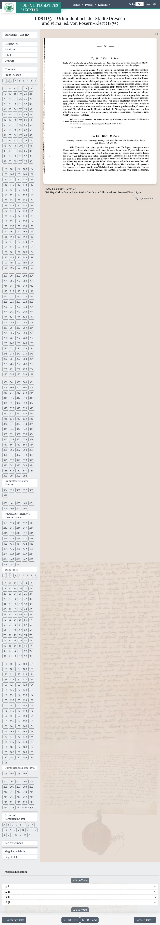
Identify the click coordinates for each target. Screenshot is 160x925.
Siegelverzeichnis (15, 851)
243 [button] (25, 317)
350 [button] (5, 434)
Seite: (132, 4)
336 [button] (12, 418)
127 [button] (18, 195)
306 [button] (12, 387)
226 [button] (12, 301)
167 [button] (18, 236)
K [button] (10, 829)
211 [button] (12, 286)
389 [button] (31, 470)
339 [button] (31, 418)
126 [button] (12, 195)
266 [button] (12, 343)
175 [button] (5, 247)
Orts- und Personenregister (15, 817)
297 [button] (18, 374)
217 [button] (18, 291)
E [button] (20, 824)
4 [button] (15, 80)
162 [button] (18, 231)
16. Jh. (7, 902)
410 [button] (12, 523)
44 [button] (25, 114)
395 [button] (12, 490)
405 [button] (5, 508)
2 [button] (8, 80)
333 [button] (25, 413)
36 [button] (15, 109)
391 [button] (12, 475)
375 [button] (5, 460)
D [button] (16, 824)
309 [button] (31, 387)
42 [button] (15, 114)
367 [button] (18, 449)
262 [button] (18, 338)
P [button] (31, 829)
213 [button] (25, 286)
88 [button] (4, 156)
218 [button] (25, 291)
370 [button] (5, 455)
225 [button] (5, 301)
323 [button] (25, 403)
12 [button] (15, 88)
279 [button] (31, 353)
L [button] (14, 829)
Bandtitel (10, 49)
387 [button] (18, 470)
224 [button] (31, 296)
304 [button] (31, 382)
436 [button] (18, 548)
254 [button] (31, 327)
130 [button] (5, 200)
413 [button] (31, 523)
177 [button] (18, 247)
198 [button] (25, 267)
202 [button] (18, 275)
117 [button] (18, 184)
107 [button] (18, 174)
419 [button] (5, 533)
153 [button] (25, 221)
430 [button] (12, 543)
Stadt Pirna (11, 569)
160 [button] (5, 231)
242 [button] (18, 317)
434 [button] (5, 548)
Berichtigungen (14, 842)
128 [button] (25, 195)
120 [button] (5, 190)
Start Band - (17, 34)
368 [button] (25, 449)
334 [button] (31, 413)
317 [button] (18, 397)
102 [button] (18, 169)
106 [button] (12, 174)
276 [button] (12, 353)
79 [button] (20, 145)
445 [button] (12, 559)
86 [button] (25, 150)
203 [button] (25, 275)
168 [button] (25, 236)
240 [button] (5, 317)
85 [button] (20, 150)
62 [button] (25, 130)
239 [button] (31, 312)
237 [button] (18, 312)
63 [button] (30, 130)
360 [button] (5, 444)
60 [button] (15, 130)
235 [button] (5, 312)
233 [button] (25, 306)
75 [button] (30, 140)
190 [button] (5, 262)
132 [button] (18, 200)
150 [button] (5, 221)
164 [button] (31, 231)
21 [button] (30, 93)
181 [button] (12, 252)
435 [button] (12, 548)
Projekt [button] (89, 4)
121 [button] (12, 190)
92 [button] (25, 156)
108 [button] (25, 174)
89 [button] (10, 156)
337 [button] (18, 418)
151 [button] (12, 221)
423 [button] (31, 533)
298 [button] (25, 374)
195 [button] (5, 267)
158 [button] (25, 226)
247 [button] (18, 322)
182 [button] (18, 252)
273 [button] (25, 348)
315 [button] (5, 397)
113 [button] (25, 179)
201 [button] (12, 275)
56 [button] (25, 124)
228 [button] (25, 301)
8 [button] (31, 80)
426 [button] (18, 538)
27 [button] (30, 99)
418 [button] (31, 528)
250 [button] (5, 327)
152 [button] (18, 221)
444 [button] (5, 559)
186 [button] (12, 257)
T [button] (12, 835)
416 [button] (18, 528)
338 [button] (25, 418)
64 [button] (4, 135)
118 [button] (25, 184)
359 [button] (31, 439)
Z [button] (29, 835)
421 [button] (18, 533)
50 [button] (25, 119)
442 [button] (25, 554)
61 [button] (20, 130)
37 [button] (20, 109)
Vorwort (9, 60)
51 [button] (30, 119)
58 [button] (4, 130)
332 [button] (18, 413)
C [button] (12, 824)
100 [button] (5, 169)
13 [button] (20, 88)
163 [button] (25, 231)
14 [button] (25, 88)
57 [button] (30, 124)
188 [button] (25, 257)
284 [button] (31, 358)
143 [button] (25, 210)
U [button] (16, 835)
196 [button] (12, 267)
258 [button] (25, 332)
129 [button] (31, 195)
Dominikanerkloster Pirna (20, 767)
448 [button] (31, 559)
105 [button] (5, 174)
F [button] (24, 824)
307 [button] (18, 387)
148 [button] (25, 215)
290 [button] (5, 369)
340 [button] (5, 423)
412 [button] (25, 523)
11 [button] (10, 88)
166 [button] (12, 236)
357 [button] (18, 439)
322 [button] (18, 403)
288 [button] (25, 364)
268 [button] (25, 343)
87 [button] (30, 150)
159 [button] (31, 226)
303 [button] (25, 382)
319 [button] (31, 397)
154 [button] (31, 221)
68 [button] (25, 135)
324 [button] (31, 403)
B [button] (8, 824)
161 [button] (12, 231)
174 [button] (31, 241)
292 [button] (18, 369)
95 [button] (10, 161)
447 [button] (25, 559)
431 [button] (18, 543)
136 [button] (12, 205)
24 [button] (15, 99)
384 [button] (31, 465)
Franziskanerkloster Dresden (16, 483)
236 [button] (12, 312)
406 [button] (12, 508)
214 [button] (31, 286)
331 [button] (12, 413)
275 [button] (5, 353)
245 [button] (5, 322)
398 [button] (31, 490)
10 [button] (4, 88)
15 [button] (30, 88)
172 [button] (18, 241)
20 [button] (25, 93)
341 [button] (12, 423)
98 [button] (25, 161)
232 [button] (18, 306)
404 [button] (31, 503)
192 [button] (18, 262)
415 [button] (12, 528)
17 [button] (10, 93)
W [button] (25, 835)
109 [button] (31, 174)
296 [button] (12, 374)
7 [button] (27, 80)
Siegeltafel (11, 857)
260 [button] (5, 338)
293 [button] (25, 369)
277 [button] (18, 353)
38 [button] (25, 109)
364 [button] (31, 444)
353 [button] (25, 434)
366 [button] (12, 449)
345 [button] (5, 429)
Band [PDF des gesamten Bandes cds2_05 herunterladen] (89, 920)
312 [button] (18, 392)
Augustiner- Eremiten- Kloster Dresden (18, 515)
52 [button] (4, 124)
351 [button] (12, 434)
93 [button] (30, 156)
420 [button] (12, 533)
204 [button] (31, 275)
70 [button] (4, 140)
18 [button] (15, 93)
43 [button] (20, 114)
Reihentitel (11, 43)
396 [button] (18, 490)
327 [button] (18, 408)
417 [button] (25, 528)
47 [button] (10, 119)
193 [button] (25, 262)
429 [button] (5, 543)
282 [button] (18, 358)
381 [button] (12, 465)
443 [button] (31, 554)
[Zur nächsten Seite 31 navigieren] (145, 920)
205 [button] (5, 281)
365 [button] (5, 449)
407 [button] (18, 508)
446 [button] (18, 559)
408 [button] (25, 508)
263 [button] (25, 338)
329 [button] (31, 408)
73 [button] (20, 140)
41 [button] (10, 114)
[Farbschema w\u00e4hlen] (154, 4)
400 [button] (5, 503)
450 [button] (12, 564)
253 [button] (25, 327)
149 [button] (31, 215)
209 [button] (31, 281)
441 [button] (18, 554)
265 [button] (5, 343)
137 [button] (18, 205)
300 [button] (5, 382)
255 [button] (5, 332)
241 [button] (12, 317)
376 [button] (12, 460)
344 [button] (31, 423)
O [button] (27, 829)
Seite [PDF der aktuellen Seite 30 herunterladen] (70, 920)
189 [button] (31, 257)
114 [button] (31, 179)
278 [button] (25, 353)
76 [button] (4, 145)
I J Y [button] (5, 829)
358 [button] (25, 439)
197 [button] (18, 267)
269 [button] (31, 343)
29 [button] (10, 104)
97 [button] (20, 161)
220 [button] (5, 296)
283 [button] (25, 358)
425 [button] (12, 538)
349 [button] (31, 429)
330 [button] (5, 413)
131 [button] (12, 200)
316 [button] (12, 397)
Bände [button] (77, 4)
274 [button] (31, 348)
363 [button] (25, 444)
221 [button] (12, 296)
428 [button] (31, 538)
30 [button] (15, 104)
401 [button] (12, 503)
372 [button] (18, 455)
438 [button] (31, 548)
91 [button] (20, 156)
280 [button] (5, 358)
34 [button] (4, 109)
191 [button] (12, 262)
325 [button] (5, 408)
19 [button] (20, 93)
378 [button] (25, 460)
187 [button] (18, 257)
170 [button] (5, 241)
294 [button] (31, 369)
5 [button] (19, 80)
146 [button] (12, 215)
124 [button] (31, 190)
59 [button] (10, 130)
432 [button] (25, 543)
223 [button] (25, 296)
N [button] (23, 829)
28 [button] (4, 104)
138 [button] (25, 205)
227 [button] (18, 301)
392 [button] (18, 475)
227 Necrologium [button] (25, 807)
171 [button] (12, 241)
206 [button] (12, 281)
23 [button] (10, 99)
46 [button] (4, 119)
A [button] (4, 824)
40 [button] (4, 114)
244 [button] (31, 317)
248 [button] (25, 322)
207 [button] (18, 281)
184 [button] (31, 252)
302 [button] (18, 382)
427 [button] (25, 538)
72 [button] (15, 140)
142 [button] (18, 210)
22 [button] (4, 99)
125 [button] (5, 195)
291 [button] (12, 369)
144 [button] (31, 210)
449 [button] (5, 564)
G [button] (28, 824)
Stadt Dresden (13, 74)
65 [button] (10, 135)
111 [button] (12, 179)
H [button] (33, 824)
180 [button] (5, 252)
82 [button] (4, 150)
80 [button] (25, 145)
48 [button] (15, 119)
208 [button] (25, 281)
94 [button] (4, 161)
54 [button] (15, 124)
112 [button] (18, 179)
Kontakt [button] (103, 4)
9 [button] (35, 80)
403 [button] (25, 503)
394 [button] (5, 490)
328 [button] (25, 408)
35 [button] (10, 109)
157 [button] (18, 226)
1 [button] (4, 80)
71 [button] (10, 140)
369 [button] (31, 449)
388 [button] (25, 470)
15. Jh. (7, 897)
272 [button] (18, 348)
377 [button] (18, 460)
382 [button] (18, 465)
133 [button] (25, 200)
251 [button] (12, 327)
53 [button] (10, 124)
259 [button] (31, 332)
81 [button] (30, 145)
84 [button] (15, 150)
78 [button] (15, 145)
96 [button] (15, 161)
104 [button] (31, 169)
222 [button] (18, 296)
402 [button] (18, 503)
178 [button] (25, 247)
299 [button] (31, 374)
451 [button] (18, 564)
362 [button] (18, 444)
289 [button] (31, 364)
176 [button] (12, 247)
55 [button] (20, 124)
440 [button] (12, 554)
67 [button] (20, 135)
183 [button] (25, 252)
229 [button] (31, 301)
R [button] (4, 835)
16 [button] (4, 93)
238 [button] (25, 312)
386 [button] (12, 470)
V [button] (20, 835)
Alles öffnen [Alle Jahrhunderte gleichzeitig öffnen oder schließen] (80, 880)
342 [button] (18, 423)
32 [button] (25, 104)
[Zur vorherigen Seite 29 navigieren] (14, 920)
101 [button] (12, 169)
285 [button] (5, 364)
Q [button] (36, 829)
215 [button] (5, 291)
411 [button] (18, 523)
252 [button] (18, 327)
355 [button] (5, 439)
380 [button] (5, 465)
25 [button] (20, 99)
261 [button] (12, 338)
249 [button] (31, 322)
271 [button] (12, 348)
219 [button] (31, 291)
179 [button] (31, 247)
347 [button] (18, 429)
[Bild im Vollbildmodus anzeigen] (156, 34)
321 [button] (12, 403)
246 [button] (12, 322)
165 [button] (5, 236)
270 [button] (5, 348)
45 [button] (30, 114)
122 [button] (18, 190)
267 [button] (18, 343)
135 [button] (5, 205)
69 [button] (30, 135)
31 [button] (20, 104)
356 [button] (12, 439)
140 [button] (5, 210)
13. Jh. (7, 886)
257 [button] (18, 332)
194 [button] (31, 262)
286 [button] (12, 364)
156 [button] (12, 226)
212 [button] (18, 286)
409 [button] (5, 523)
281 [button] (12, 358)
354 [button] (31, 434)
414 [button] (5, 528)
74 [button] (25, 140)
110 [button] (5, 179)
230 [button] (5, 306)
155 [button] (5, 226)
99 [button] (30, 161)
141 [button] (12, 210)
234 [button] (31, 306)
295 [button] (5, 374)
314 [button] (31, 392)
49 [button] (20, 119)
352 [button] (18, 434)
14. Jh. (7, 891)
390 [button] (5, 475)
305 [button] (5, 387)
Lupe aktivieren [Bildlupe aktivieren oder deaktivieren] (144, 198)
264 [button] (31, 338)
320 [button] (5, 403)
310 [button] (5, 392)
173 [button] (25, 241)
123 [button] (25, 190)
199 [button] (31, 267)
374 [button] (31, 455)
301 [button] (12, 382)
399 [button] (5, 495)
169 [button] (31, 236)
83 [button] (10, 150)
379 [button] (31, 460)
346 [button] (12, 429)
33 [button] (30, 104)
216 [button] (12, 291)
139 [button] (31, 205)
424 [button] (5, 538)
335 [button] (5, 418)
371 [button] (12, 455)
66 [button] (15, 135)
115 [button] (5, 184)
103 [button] (25, 169)
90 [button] (15, 156)
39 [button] (30, 109)
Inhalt (8, 55)
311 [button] (12, 392)
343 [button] (25, 423)
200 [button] (5, 275)
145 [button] (5, 215)
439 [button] (5, 554)
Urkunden (10, 69)
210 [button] (5, 286)
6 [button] (23, 80)
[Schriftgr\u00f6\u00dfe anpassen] (148, 4)
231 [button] (12, 306)
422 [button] (25, 533)
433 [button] (31, 543)
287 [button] (18, 364)
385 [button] (5, 470)
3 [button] (12, 80)
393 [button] (25, 475)
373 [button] (25, 455)
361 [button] (12, 444)
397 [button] (25, 490)
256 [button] (12, 332)
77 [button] (10, 145)
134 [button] (31, 200)
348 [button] (25, 429)
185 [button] (5, 257)
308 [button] (25, 387)
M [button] (18, 829)
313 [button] (25, 392)
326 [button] (12, 408)
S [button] (8, 835)
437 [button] (25, 548)
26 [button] (25, 99)
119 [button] (31, 184)
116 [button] (12, 184)
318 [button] (25, 397)
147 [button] (18, 215)
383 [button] (25, 465)
